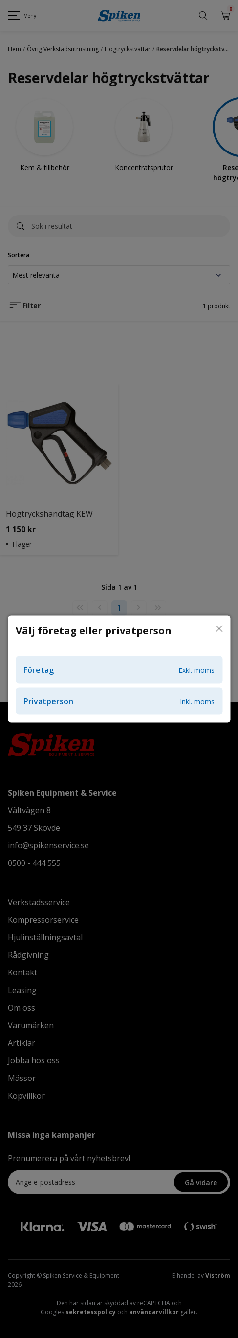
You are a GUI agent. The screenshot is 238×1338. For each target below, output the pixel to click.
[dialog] (119, 669)
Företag (119, 670)
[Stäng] (219, 629)
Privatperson (119, 701)
